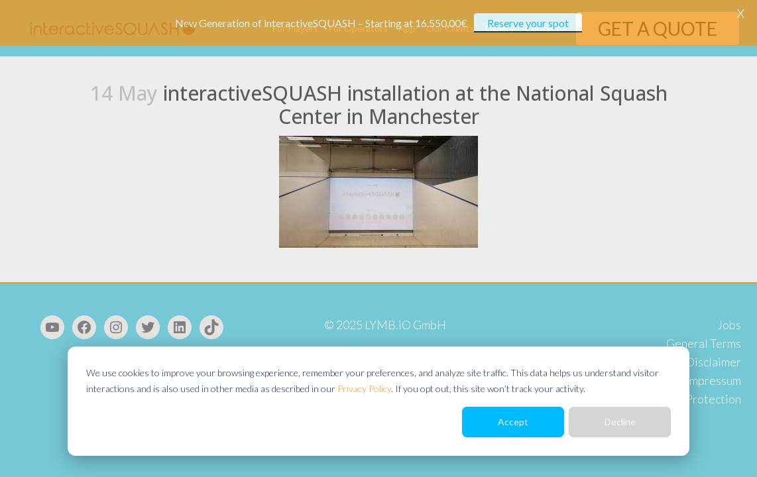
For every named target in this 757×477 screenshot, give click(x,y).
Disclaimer (713, 361)
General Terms (703, 343)
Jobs (729, 324)
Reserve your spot (528, 23)
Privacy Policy (364, 388)
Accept (513, 421)
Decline (620, 421)
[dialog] (378, 401)
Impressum (713, 380)
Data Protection (699, 399)
